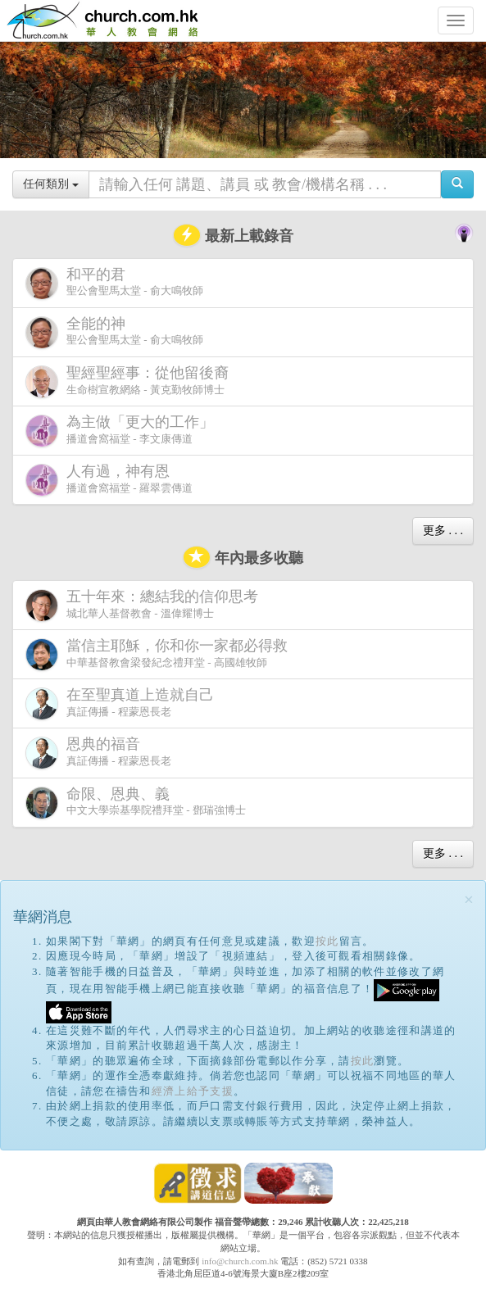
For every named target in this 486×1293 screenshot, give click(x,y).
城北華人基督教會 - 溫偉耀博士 (145, 604)
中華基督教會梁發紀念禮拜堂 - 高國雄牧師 (159, 654)
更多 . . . (443, 530)
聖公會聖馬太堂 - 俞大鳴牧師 (114, 283)
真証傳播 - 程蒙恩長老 (122, 703)
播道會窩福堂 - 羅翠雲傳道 (109, 480)
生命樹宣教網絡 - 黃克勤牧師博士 (130, 381)
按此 (327, 941)
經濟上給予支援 (193, 1091)
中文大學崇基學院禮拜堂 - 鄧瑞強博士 (135, 802)
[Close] (469, 900)
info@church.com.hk (240, 1261)
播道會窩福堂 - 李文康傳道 (122, 430)
